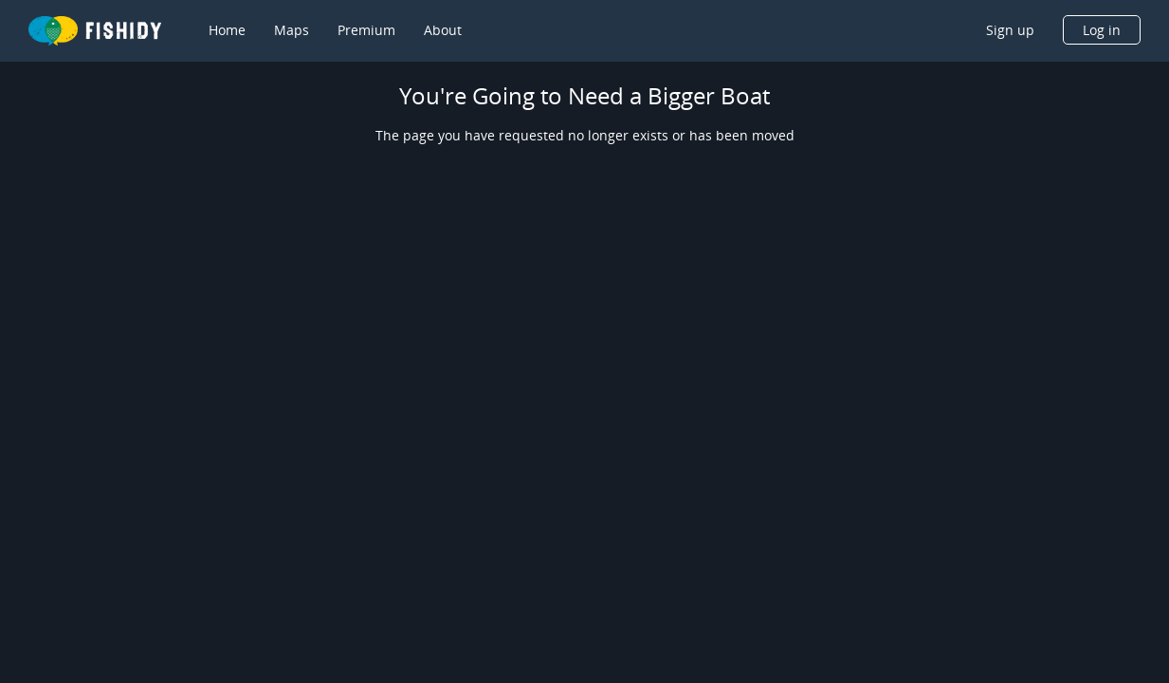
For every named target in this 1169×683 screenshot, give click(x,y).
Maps (291, 30)
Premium (366, 30)
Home (227, 30)
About (443, 30)
